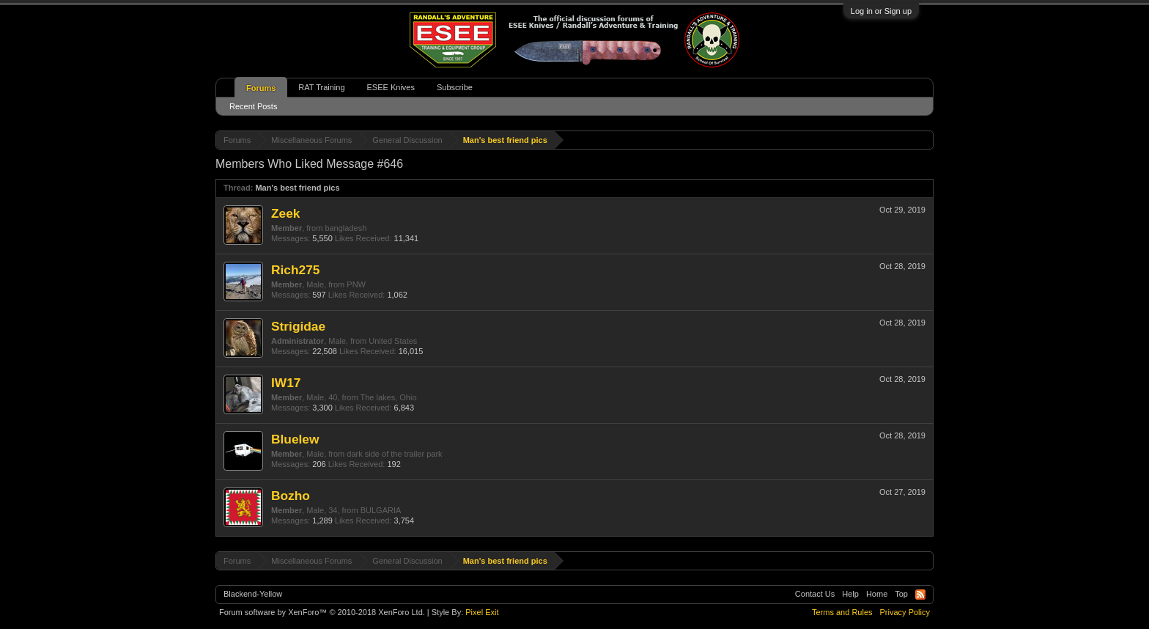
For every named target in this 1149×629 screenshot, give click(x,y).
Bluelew (295, 439)
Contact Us (815, 593)
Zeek (285, 213)
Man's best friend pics (297, 187)
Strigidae (298, 326)
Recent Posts (253, 106)
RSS (920, 594)
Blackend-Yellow (252, 593)
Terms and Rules (842, 612)
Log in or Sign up (881, 11)
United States (393, 340)
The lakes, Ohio (388, 397)
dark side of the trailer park (394, 453)
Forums (261, 88)
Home (876, 593)
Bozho (290, 495)
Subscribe (455, 87)
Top (901, 593)
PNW (356, 284)
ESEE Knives (391, 87)
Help (850, 593)
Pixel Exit (481, 612)
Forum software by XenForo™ (322, 612)
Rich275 (295, 269)
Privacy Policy (905, 612)
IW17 (285, 382)
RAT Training (321, 87)
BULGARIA (381, 510)
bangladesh (345, 228)
